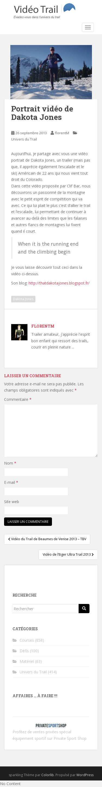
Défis (24, 650)
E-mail (11, 482)
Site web (11, 501)
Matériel (27, 661)
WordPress (85, 775)
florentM (62, 132)
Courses (27, 640)
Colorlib (47, 775)
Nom (10, 463)
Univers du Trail (24, 139)
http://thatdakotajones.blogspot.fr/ (59, 283)
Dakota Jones (23, 299)
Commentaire (18, 399)
